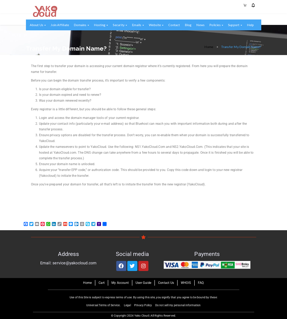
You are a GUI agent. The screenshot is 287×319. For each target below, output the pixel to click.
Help (250, 25)
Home (208, 46)
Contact (174, 25)
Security (120, 25)
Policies (216, 25)
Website (156, 25)
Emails (138, 25)
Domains (81, 25)
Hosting (101, 25)
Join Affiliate (60, 25)
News (200, 25)
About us (38, 25)
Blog (188, 25)
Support (235, 25)
